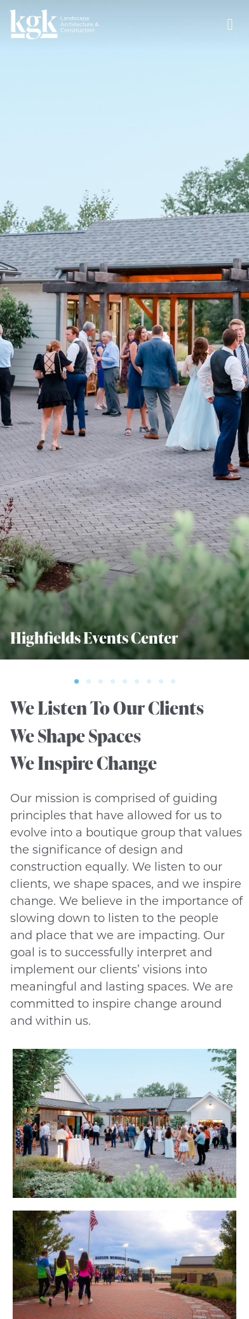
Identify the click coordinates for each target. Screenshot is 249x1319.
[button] (76, 681)
